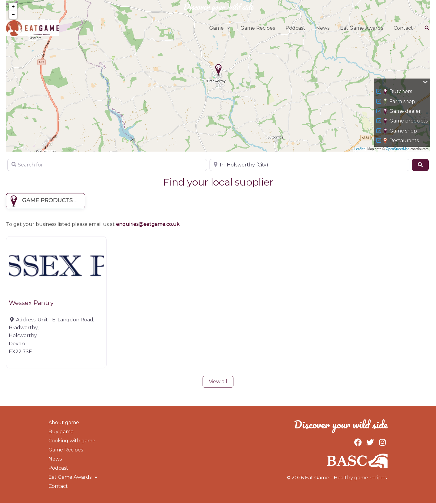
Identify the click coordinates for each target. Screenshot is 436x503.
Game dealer (402, 111)
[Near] (309, 165)
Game (225, 28)
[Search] (420, 165)
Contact (404, 28)
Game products (406, 121)
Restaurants (401, 141)
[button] (232, 28)
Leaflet (359, 149)
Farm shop (399, 101)
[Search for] (107, 165)
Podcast (299, 28)
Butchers (398, 92)
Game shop (400, 131)
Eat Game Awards (363, 28)
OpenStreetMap (398, 149)
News (325, 28)
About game (63, 422)
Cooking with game (71, 441)
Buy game (61, 431)
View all (218, 381)
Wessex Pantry (31, 303)
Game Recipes (262, 28)
